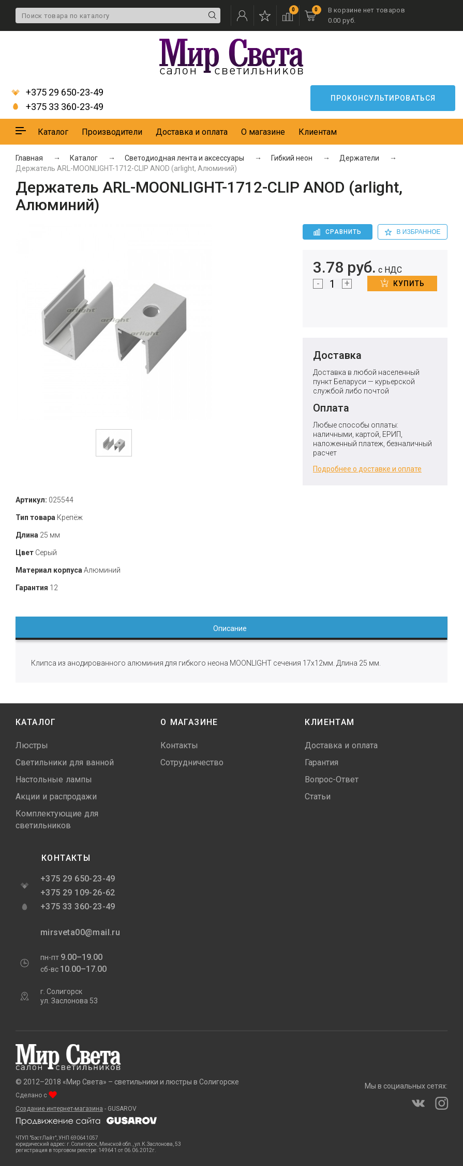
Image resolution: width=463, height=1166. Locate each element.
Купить (402, 283)
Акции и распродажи (56, 796)
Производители (112, 132)
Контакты (179, 745)
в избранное (413, 231)
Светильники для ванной (65, 762)
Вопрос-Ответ (332, 779)
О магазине (263, 132)
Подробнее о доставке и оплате (367, 469)
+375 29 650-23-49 (57, 92)
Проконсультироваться (383, 98)
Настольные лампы (54, 779)
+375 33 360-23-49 (57, 107)
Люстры (32, 745)
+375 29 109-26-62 (77, 892)
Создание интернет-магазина (59, 1108)
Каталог (53, 132)
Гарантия (321, 762)
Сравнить (337, 231)
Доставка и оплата (192, 132)
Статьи (318, 796)
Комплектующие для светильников (57, 819)
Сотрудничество (191, 762)
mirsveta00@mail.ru (79, 932)
